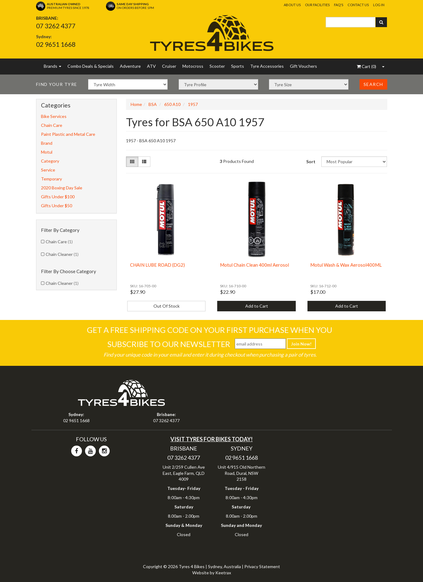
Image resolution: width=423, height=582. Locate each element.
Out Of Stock (166, 306)
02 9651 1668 (55, 44)
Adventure (130, 66)
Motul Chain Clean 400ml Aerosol (254, 265)
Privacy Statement (262, 566)
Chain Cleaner (62, 254)
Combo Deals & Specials (90, 66)
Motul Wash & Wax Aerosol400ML (346, 265)
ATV (151, 66)
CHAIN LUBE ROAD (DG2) (157, 265)
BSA (152, 104)
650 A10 (172, 104)
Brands (52, 66)
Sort (310, 161)
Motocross (192, 66)
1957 (193, 104)
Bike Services (54, 116)
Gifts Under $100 (58, 196)
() (366, 66)
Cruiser (169, 66)
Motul (46, 152)
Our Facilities (317, 5)
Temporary (51, 178)
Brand (46, 143)
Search (373, 84)
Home (136, 104)
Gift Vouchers (303, 66)
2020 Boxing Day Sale (61, 187)
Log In (378, 5)
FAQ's (338, 5)
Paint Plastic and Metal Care (68, 134)
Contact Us (358, 5)
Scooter (217, 66)
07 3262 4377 (55, 26)
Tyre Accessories (267, 66)
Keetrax (223, 572)
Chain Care (51, 125)
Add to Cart (256, 306)
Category (50, 161)
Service (48, 169)
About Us (292, 5)
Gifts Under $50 (56, 205)
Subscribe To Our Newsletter (168, 344)
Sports (237, 66)
